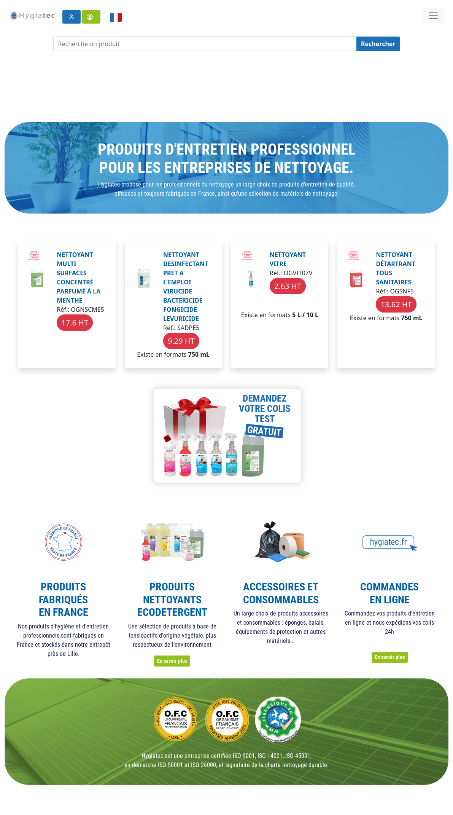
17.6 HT (74, 322)
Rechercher (378, 44)
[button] (91, 17)
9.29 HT (181, 341)
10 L (312, 315)
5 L (296, 315)
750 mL (199, 354)
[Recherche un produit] (205, 44)
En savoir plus (172, 661)
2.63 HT (287, 286)
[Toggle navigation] (433, 15)
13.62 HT (396, 304)
